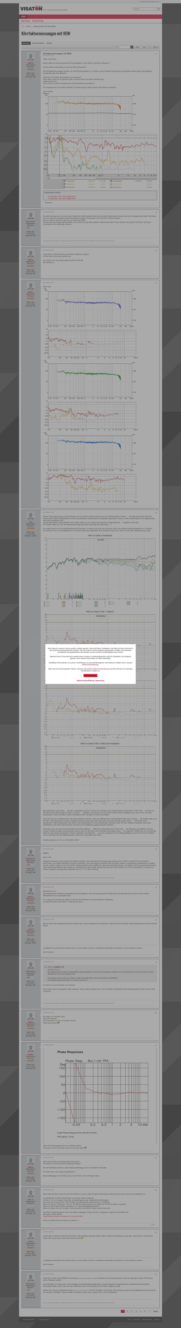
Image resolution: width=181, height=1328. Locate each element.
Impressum (99, 681)
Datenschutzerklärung (90, 665)
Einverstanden (90, 676)
